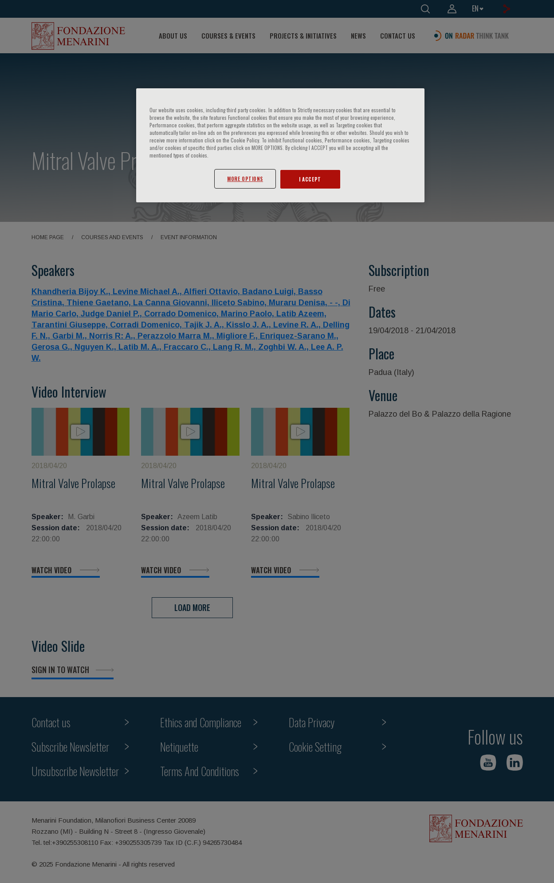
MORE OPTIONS (245, 178)
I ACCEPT (310, 179)
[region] (280, 145)
